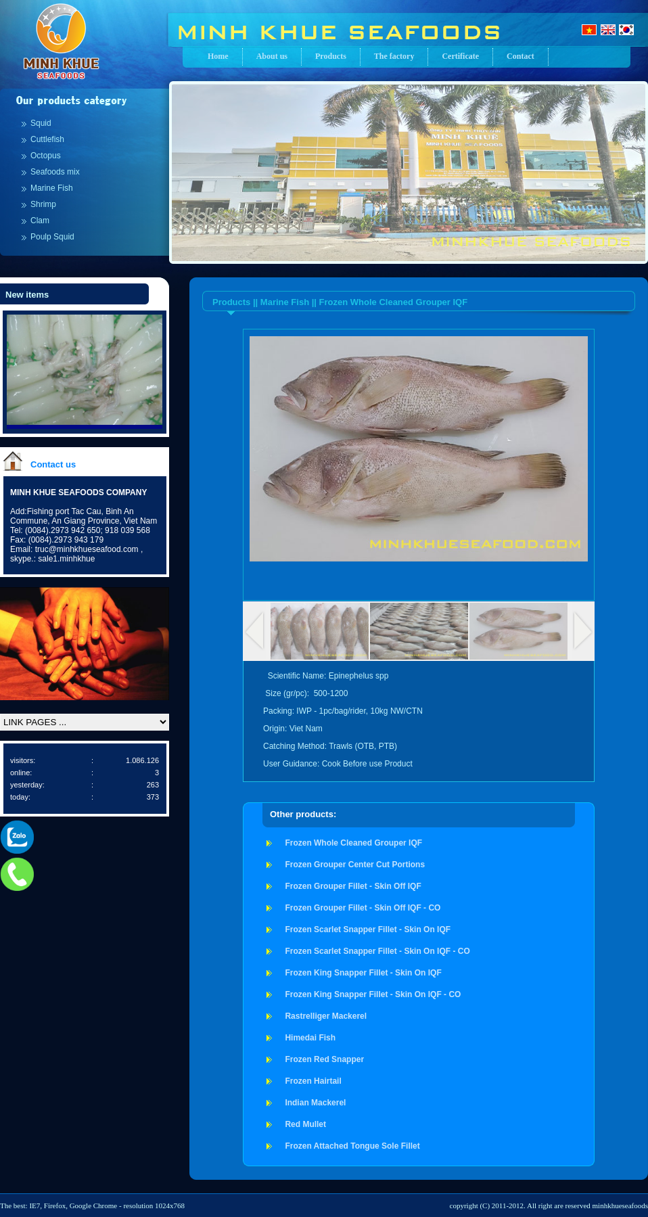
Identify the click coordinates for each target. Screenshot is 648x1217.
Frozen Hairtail (313, 1081)
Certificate (460, 56)
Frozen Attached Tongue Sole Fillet (352, 1146)
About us (271, 56)
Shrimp (43, 204)
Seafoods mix (55, 172)
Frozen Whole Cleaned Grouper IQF (353, 843)
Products (330, 56)
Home (218, 56)
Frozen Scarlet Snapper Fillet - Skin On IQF (367, 929)
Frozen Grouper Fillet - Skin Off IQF (353, 886)
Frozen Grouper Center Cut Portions (355, 864)
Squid (40, 123)
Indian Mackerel (315, 1102)
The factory (394, 56)
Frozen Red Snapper (324, 1059)
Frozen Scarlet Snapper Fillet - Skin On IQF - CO (377, 951)
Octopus (45, 155)
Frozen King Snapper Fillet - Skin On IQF (363, 973)
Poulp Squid (52, 237)
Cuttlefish (47, 139)
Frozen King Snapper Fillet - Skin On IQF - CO (373, 994)
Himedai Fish (310, 1037)
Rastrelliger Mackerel (326, 1016)
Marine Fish (51, 188)
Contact (520, 56)
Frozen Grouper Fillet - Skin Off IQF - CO (362, 908)
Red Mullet (305, 1124)
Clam (39, 220)
